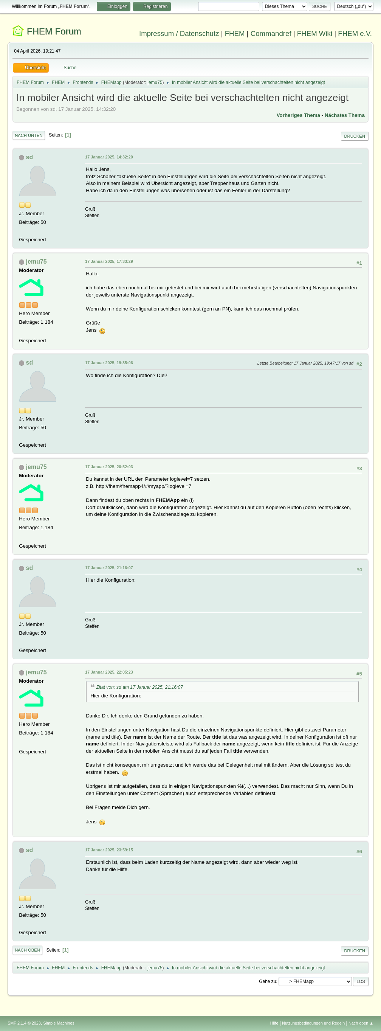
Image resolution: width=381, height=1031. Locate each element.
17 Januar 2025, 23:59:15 (109, 850)
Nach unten (28, 135)
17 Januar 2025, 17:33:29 (109, 261)
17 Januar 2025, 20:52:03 (109, 466)
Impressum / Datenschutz (179, 33)
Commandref (271, 33)
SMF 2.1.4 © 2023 (24, 1023)
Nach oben (27, 950)
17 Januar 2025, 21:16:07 (109, 567)
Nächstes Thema (345, 115)
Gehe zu (267, 981)
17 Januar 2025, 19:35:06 (109, 362)
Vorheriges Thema (298, 115)
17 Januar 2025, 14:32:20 (109, 157)
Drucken (354, 136)
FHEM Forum (54, 31)
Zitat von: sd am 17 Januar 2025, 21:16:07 (139, 687)
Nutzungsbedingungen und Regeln (313, 1023)
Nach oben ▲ (360, 1023)
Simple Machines (58, 1023)
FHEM (235, 33)
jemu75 (154, 82)
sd (29, 157)
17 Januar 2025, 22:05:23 (109, 672)
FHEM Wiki (314, 33)
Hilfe (274, 1023)
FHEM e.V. (355, 33)
